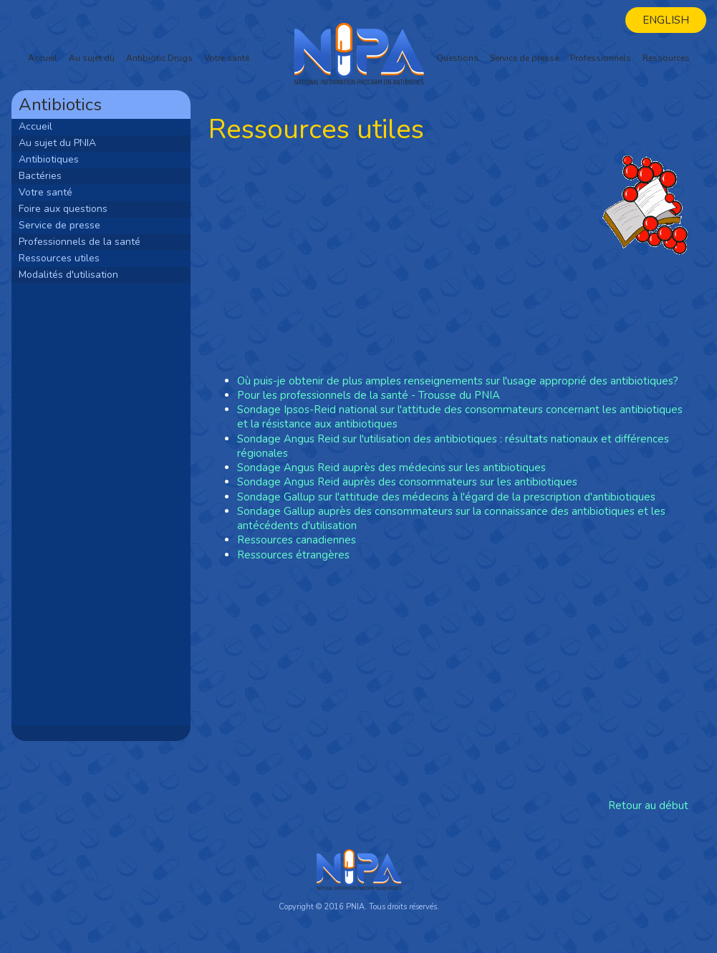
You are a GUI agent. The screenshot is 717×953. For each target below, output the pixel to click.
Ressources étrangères (293, 555)
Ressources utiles (59, 258)
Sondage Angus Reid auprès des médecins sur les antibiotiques (391, 467)
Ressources (666, 58)
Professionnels (600, 58)
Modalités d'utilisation (68, 274)
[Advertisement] (101, 503)
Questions (457, 58)
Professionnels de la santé (79, 241)
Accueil (42, 58)
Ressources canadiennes (296, 540)
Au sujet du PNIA (57, 143)
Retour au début (648, 805)
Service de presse (524, 58)
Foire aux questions (63, 209)
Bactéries (40, 176)
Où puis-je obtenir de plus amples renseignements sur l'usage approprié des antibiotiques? (457, 381)
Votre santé (226, 58)
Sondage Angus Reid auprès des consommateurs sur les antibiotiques (407, 482)
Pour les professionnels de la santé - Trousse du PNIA (368, 395)
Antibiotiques (49, 159)
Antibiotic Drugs (159, 58)
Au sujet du (92, 58)
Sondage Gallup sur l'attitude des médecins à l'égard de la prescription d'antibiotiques (446, 497)
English (666, 20)
